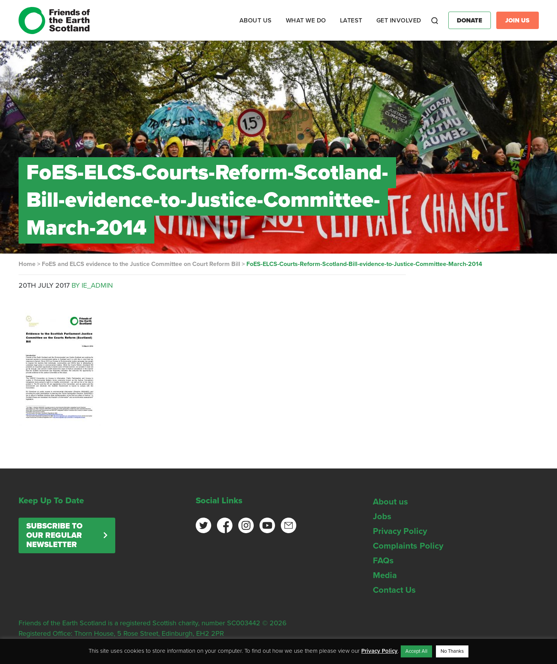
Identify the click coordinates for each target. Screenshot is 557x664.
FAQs (383, 561)
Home (27, 264)
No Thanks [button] (452, 651)
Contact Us (394, 590)
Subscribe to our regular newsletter (54, 535)
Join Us (517, 20)
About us (390, 502)
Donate (469, 20)
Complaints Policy (408, 546)
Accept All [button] (416, 651)
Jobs (382, 516)
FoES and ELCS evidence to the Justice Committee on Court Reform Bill (141, 264)
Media (385, 575)
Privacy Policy (400, 531)
